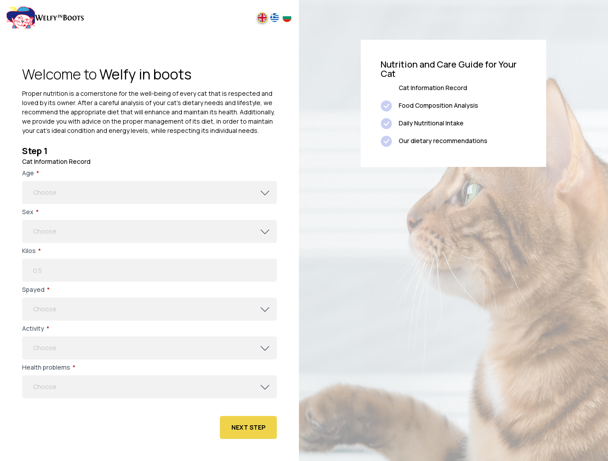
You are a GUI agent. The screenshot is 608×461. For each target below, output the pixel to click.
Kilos (31, 250)
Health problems (49, 367)
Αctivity (35, 328)
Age (30, 173)
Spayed (36, 289)
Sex (30, 211)
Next (248, 427)
